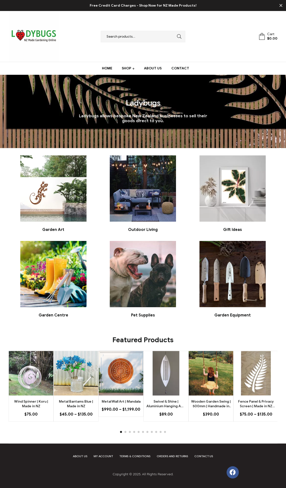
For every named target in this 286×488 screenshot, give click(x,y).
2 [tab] (125, 441)
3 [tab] (130, 441)
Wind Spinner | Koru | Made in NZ (31, 412)
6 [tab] (143, 441)
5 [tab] (139, 441)
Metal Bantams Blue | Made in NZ (76, 412)
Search (178, 36)
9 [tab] (156, 441)
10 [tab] (161, 441)
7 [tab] (147, 441)
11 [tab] (165, 441)
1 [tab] (121, 441)
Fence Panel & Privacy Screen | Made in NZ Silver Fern (256, 412)
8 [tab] (152, 441)
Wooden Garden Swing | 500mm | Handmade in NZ (211, 412)
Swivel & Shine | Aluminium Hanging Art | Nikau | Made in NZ (166, 412)
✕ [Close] (280, 6)
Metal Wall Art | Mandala (121, 410)
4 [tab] (134, 441)
